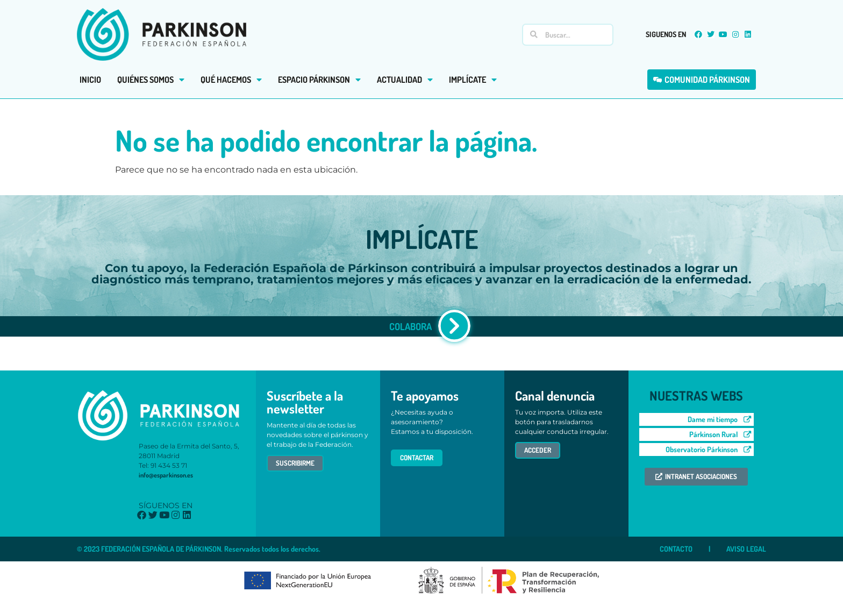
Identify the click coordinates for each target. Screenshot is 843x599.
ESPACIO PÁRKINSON (319, 79)
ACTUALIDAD (405, 79)
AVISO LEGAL (746, 548)
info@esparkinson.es (166, 475)
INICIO (90, 79)
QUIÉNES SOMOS (150, 79)
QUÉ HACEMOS (231, 79)
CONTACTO (676, 548)
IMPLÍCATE (473, 79)
